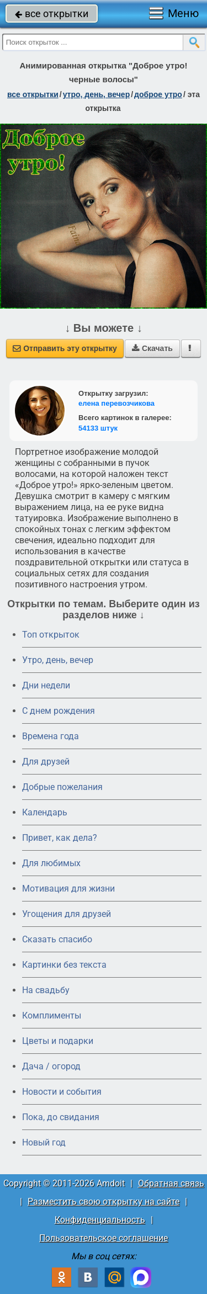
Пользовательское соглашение (103, 1238)
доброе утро (158, 94)
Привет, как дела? (59, 837)
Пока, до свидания (60, 1117)
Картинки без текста (64, 964)
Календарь (44, 812)
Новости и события (62, 1091)
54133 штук (98, 428)
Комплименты (51, 1015)
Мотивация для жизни (68, 888)
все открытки (51, 13)
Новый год (44, 1142)
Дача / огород (51, 1066)
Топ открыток (50, 634)
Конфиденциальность (100, 1220)
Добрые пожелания (62, 787)
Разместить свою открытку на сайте (103, 1201)
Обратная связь (171, 1183)
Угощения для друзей (66, 914)
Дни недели (46, 685)
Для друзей (46, 761)
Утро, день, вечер (57, 660)
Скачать (152, 348)
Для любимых (51, 863)
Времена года (50, 736)
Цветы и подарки (57, 1041)
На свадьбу (46, 990)
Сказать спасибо (57, 939)
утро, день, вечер (96, 94)
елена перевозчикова (116, 403)
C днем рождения (58, 711)
